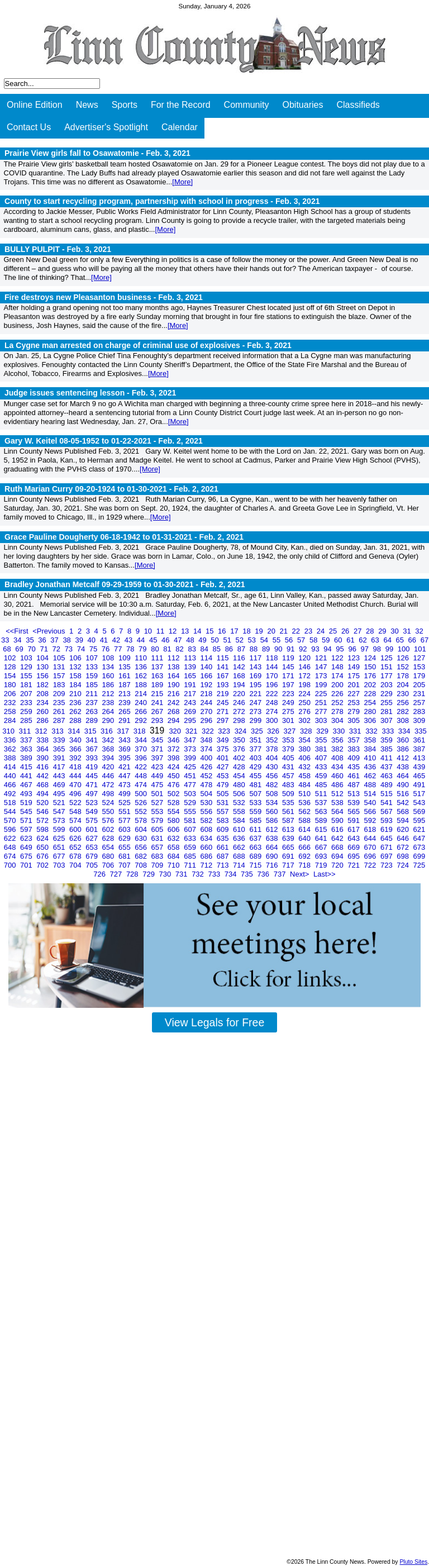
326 (274, 731)
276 (305, 711)
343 (125, 740)
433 (322, 767)
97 (366, 649)
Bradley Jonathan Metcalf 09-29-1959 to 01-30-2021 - (124, 584)
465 (419, 776)
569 (419, 811)
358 (371, 740)
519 (27, 802)
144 (273, 667)
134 (109, 667)
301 (289, 720)
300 (273, 720)
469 (60, 784)
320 (176, 731)
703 (60, 865)
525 (125, 802)
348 (207, 740)
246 (240, 702)
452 (207, 776)
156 (43, 676)
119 (289, 658)
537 (322, 802)
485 (322, 784)
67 (424, 640)
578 (142, 820)
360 (404, 740)
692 (305, 856)
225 (322, 693)
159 (92, 676)
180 (11, 684)
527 (158, 802)
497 (92, 793)
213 (125, 693)
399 (191, 758)
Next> (300, 874)
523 (92, 802)
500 (142, 793)
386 (404, 749)
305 (354, 720)
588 (305, 820)
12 (174, 631)
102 (11, 658)
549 (92, 811)
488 (371, 784)
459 (322, 776)
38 (68, 640)
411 (387, 758)
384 (371, 749)
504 (207, 793)
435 (354, 767)
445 (92, 776)
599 (60, 829)
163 (158, 676)
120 (305, 658)
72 (58, 649)
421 (125, 767)
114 (207, 658)
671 (387, 847)
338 (43, 740)
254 (371, 702)
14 (198, 631)
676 (43, 856)
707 (125, 865)
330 (340, 731)
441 (27, 776)
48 (191, 640)
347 (191, 740)
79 (144, 649)
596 (11, 829)
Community (246, 105)
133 (92, 667)
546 (43, 811)
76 (107, 649)
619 (387, 829)
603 (125, 829)
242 (175, 702)
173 (322, 676)
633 (191, 838)
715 (256, 865)
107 (92, 658)
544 (11, 811)
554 (175, 811)
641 (322, 838)
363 (27, 749)
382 (338, 749)
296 (207, 720)
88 (255, 649)
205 (419, 684)
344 (142, 740)
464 (404, 776)
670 (371, 847)
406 (305, 758)
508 (273, 793)
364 (43, 749)
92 (304, 649)
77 (119, 649)
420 (109, 767)
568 (404, 811)
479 (224, 784)
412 (404, 758)
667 (322, 847)
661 (224, 847)
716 (273, 865)
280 (371, 711)
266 (142, 711)
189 (158, 684)
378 (273, 749)
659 (191, 847)
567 (387, 811)
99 (390, 649)
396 (142, 758)
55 (278, 640)
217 (191, 693)
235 (60, 702)
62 (364, 640)
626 (76, 838)
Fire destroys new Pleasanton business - (103, 297)
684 (175, 856)
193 (224, 684)
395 (125, 758)
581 (191, 820)
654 (109, 847)
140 (207, 667)
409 (354, 758)
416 (43, 767)
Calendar (179, 127)
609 (224, 829)
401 (224, 758)
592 (371, 820)
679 (92, 856)
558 (240, 811)
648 (11, 847)
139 (191, 667)
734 (232, 874)
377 (256, 749)
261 (60, 711)
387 (419, 749)
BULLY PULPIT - (57, 249)
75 (94, 649)
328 (307, 731)
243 (191, 702)
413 (419, 758)
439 (419, 767)
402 (240, 758)
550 (109, 811)
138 (175, 667)
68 (8, 649)
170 (273, 676)
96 (353, 649)
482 (273, 784)
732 (199, 874)
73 (70, 649)
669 (354, 847)
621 (419, 829)
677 (60, 856)
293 (158, 720)
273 (256, 711)
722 (371, 865)
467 (27, 784)
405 (289, 758)
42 (117, 640)
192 (207, 684)
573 (60, 820)
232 (11, 702)
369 (125, 749)
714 (240, 865)
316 (108, 731)
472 (109, 784)
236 (76, 702)
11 (161, 631)
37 (55, 640)
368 (109, 749)
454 (240, 776)
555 (191, 811)
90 (279, 649)
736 (264, 874)
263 (92, 711)
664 (273, 847)
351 (256, 740)
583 (224, 820)
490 (404, 784)
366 (76, 749)
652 (76, 847)
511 (322, 793)
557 (224, 811)
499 (125, 793)
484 (305, 784)
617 (354, 829)
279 (354, 711)
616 (338, 829)
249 (289, 702)
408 (338, 758)
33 (6, 640)
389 (27, 758)
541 (387, 802)
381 (322, 749)
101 (420, 649)
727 (117, 874)
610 (240, 829)
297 (224, 720)
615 (322, 829)
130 (43, 667)
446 (109, 776)
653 (92, 847)
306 (371, 720)
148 (338, 667)
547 (60, 811)
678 (76, 856)
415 (27, 767)
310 (9, 731)
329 (323, 731)
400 (207, 758)
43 (130, 640)
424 (175, 767)
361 (419, 740)
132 (76, 667)
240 (142, 702)
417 (60, 767)
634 (207, 838)
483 (289, 784)
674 (11, 856)
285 (27, 720)
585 (256, 820)
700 (11, 865)
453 (224, 776)
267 (158, 711)
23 (309, 631)
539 (354, 802)
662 (240, 847)
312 (42, 731)
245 (224, 702)
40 (93, 640)
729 (149, 874)
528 (175, 802)
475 (158, 784)
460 (338, 776)
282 (404, 711)
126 (404, 658)
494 (43, 793)
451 (191, 776)
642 (338, 838)
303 (322, 720)
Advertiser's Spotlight (106, 127)
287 (60, 720)
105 (60, 658)
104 (43, 658)
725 (419, 865)
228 (371, 693)
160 (109, 676)
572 (43, 820)
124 (371, 658)
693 (322, 856)
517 (419, 793)
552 (142, 811)
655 (125, 847)
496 (76, 793)
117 (256, 658)
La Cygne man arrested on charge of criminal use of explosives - (148, 345)
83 (193, 649)
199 (322, 684)
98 (378, 649)
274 (273, 711)
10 (149, 631)
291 (125, 720)
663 (256, 847)
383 (354, 749)
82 (180, 649)
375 (224, 749)
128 (11, 667)
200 (338, 684)
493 (27, 793)
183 (60, 684)
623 (27, 838)
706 (109, 865)
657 (158, 847)
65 (401, 640)
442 (43, 776)
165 (191, 676)
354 (305, 740)
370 (142, 749)
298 (240, 720)
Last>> (324, 874)
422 (142, 767)
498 (109, 793)
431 (289, 767)
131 (60, 667)
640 (305, 838)
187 (125, 684)
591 (354, 820)
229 (387, 693)
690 (273, 856)
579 (158, 820)
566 (371, 811)
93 (316, 649)
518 (11, 802)
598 (43, 829)
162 (142, 676)
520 (43, 802)
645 (387, 838)
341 (92, 740)
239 (125, 702)
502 (175, 793)
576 (109, 820)
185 (92, 684)
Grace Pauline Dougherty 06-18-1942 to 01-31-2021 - (124, 536)
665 (289, 847)
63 (376, 640)
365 (60, 749)
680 (109, 856)
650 (43, 847)
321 (192, 731)
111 (158, 658)
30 (395, 631)
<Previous (49, 631)
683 (158, 856)
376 (240, 749)
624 (43, 838)
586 (273, 820)
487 (354, 784)
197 (289, 684)
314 (75, 731)
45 (154, 640)
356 (338, 740)
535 (289, 802)
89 (267, 649)
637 (256, 838)
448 (142, 776)
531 (224, 802)
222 (273, 693)
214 (142, 693)
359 (387, 740)
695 (354, 856)
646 (404, 838)
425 (191, 767)
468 (43, 784)
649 (27, 847)
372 (175, 749)
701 (27, 865)
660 (207, 847)
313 (58, 731)
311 (26, 731)
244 (207, 702)
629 (125, 838)
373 (191, 749)
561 (289, 811)
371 (158, 749)
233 (27, 702)
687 (224, 856)
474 (142, 784)
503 (191, 793)
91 (292, 649)
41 (105, 640)
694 (338, 856)
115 (224, 658)
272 (240, 711)
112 (175, 658)
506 (240, 793)
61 (351, 640)
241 (158, 702)
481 (256, 784)
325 (258, 731)
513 (354, 793)
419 (92, 767)
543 (419, 802)
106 (76, 658)
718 (305, 865)
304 (338, 720)
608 (207, 829)
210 (76, 693)
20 (272, 631)
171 (289, 676)
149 (354, 667)
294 (175, 720)
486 (338, 784)
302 (305, 720)
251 (322, 702)
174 (338, 676)
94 (328, 649)
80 (156, 649)
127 (419, 658)
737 (281, 874)
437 (387, 767)
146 (305, 667)
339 (60, 740)
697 (387, 856)
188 (142, 684)
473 (125, 784)
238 (109, 702)
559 (256, 811)
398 (175, 758)
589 (322, 820)
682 (142, 856)
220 (240, 693)
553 (158, 811)
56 (290, 640)
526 (142, 802)
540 (371, 802)
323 (225, 731)
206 (11, 693)
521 (60, 802)
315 (91, 731)
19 (260, 631)
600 (76, 829)
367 (92, 749)
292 (142, 720)
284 (11, 720)
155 (27, 676)
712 (207, 865)
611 (256, 829)
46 (166, 640)
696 (371, 856)
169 (256, 676)
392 (76, 758)
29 (383, 631)
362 (11, 749)
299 (256, 720)
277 (322, 711)
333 (388, 731)
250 (305, 702)
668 (338, 847)
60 (339, 640)
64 (388, 640)
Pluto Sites (413, 1562)
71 (45, 649)
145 (289, 667)
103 (27, 658)
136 (142, 667)
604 (142, 829)
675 (27, 856)
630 (142, 838)
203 (387, 684)
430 (273, 767)
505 (224, 793)
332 (372, 731)
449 (158, 776)
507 (256, 793)
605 (158, 829)
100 (405, 649)
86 (230, 649)
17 (235, 631)
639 (289, 838)
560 (273, 811)
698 (404, 856)
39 (80, 640)
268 (175, 711)
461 (354, 776)
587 (289, 820)
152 (404, 667)
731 (182, 874)
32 (419, 631)
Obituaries (303, 105)
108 (109, 658)
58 (314, 640)
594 (404, 820)
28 (371, 631)
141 (224, 667)
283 (419, 711)
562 (305, 811)
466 (11, 784)
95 (341, 649)
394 (109, 758)
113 (191, 658)
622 (11, 838)
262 (76, 711)
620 (404, 829)
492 (11, 793)
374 (207, 749)
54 (265, 640)
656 (142, 847)
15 (211, 631)
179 (419, 676)
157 (60, 676)
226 (338, 693)
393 (92, 758)
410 (371, 758)
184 (76, 684)
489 (387, 784)
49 (203, 640)
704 (76, 865)
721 (354, 865)
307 (387, 720)
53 (253, 640)
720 (338, 865)
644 (371, 838)
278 (338, 711)
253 (354, 702)
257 (419, 702)
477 (191, 784)
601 (92, 829)
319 (158, 730)
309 (419, 720)
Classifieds (357, 105)
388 (11, 758)
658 (175, 847)
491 (419, 784)
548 (76, 811)
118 (273, 658)
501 (158, 793)
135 (125, 667)
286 (43, 720)
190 (175, 684)
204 (404, 684)
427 (224, 767)
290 (109, 720)
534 (273, 802)
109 (125, 658)
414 (11, 767)
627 (92, 838)
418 (76, 767)
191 (191, 684)
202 (371, 684)
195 (256, 684)
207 (27, 693)
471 (92, 784)
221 (256, 693)
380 (305, 749)
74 (82, 649)
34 (18, 640)
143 (256, 667)
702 (43, 865)
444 (76, 776)
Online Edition (35, 105)
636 (240, 838)
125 (387, 658)
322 (209, 731)
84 (205, 649)
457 (289, 776)
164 (175, 676)
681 (125, 856)
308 (404, 720)
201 (354, 684)
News (87, 105)
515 (387, 793)
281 (387, 711)
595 (419, 820)
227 (354, 693)
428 (240, 767)
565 (354, 811)
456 (273, 776)
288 (76, 720)
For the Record (181, 105)
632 (175, 838)
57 (302, 640)
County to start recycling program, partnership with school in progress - (162, 201)
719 (322, 865)
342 (109, 740)
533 (256, 802)
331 (356, 731)
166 (207, 676)
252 (338, 702)
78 (131, 649)
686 (207, 856)
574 (76, 820)
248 (273, 702)
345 (158, 740)
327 (291, 731)
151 (387, 667)
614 (305, 829)
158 (76, 676)
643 (354, 838)
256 (404, 702)
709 (158, 865)
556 (207, 811)
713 (224, 865)
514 (371, 793)
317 (124, 731)
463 (387, 776)
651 (60, 847)
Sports (124, 105)
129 (27, 667)
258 (11, 711)
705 (92, 865)
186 (109, 684)
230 (404, 693)
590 (338, 820)
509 (289, 793)
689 (256, 856)
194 (240, 684)
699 (419, 856)
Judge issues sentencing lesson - (90, 392)
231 (419, 693)
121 (322, 658)
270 (207, 711)
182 (43, 684)
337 (27, 740)
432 (305, 767)
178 (404, 676)
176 (371, 676)
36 (43, 640)
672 (404, 847)
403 (256, 758)
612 (273, 829)
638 (273, 838)
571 (27, 820)
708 (142, 865)
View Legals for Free (214, 1022)
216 (175, 693)
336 (11, 740)
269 (191, 711)
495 (60, 793)
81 (168, 649)
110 (142, 658)
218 (207, 693)
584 (240, 820)
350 (240, 740)
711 (191, 865)
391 (60, 758)
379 (289, 749)
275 (289, 711)
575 (92, 820)
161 (125, 676)
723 (387, 865)
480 (240, 784)
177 (387, 676)
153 (419, 667)
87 (242, 649)
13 (186, 631)
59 (327, 640)
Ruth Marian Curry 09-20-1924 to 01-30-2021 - (111, 488)
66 (413, 640)
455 (256, 776)
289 (92, 720)
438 (404, 767)
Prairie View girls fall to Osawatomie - (97, 153)
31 (408, 631)
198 (305, 684)
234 (43, 702)
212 (109, 693)
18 (247, 631)
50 (216, 640)
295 (191, 720)
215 (158, 693)
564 (338, 811)
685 (191, 856)
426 (207, 767)
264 (109, 711)
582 (207, 820)
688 (240, 856)
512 (338, 793)
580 (175, 820)
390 (43, 758)
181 (27, 684)
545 (27, 811)
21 (285, 631)
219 (224, 693)
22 (297, 631)
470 (76, 784)
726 (100, 874)
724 (404, 865)
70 (32, 649)
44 (142, 640)
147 (322, 667)
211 (92, 693)
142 (240, 667)
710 (175, 865)
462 (371, 776)
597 (27, 829)
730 (166, 874)
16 (223, 631)
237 (92, 702)
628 (109, 838)
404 (273, 758)
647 (419, 838)
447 (125, 776)
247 (256, 702)
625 (60, 838)
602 (109, 829)
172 (305, 676)
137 (158, 667)
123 (354, 658)
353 (289, 740)
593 (387, 820)
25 (334, 631)
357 (354, 740)
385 (387, 749)
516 (404, 793)
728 (133, 874)
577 (125, 820)
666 (305, 847)
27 (359, 631)
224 (305, 693)
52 (240, 640)
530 (207, 802)
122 (338, 658)
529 (191, 802)
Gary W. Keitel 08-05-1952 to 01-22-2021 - (103, 440)
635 (224, 838)
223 (289, 693)
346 (175, 740)
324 (242, 731)
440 (11, 776)
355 (322, 740)
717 (289, 865)
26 (346, 631)
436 (371, 767)
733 (215, 874)
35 (31, 640)
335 (420, 731)
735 (248, 874)
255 (387, 702)
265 (125, 711)
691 (289, 856)
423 (158, 767)
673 (419, 847)
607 (191, 829)
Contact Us (29, 127)
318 (140, 731)
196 (273, 684)
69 (20, 649)
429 (256, 767)
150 (371, 667)
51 (228, 640)
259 (27, 711)
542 (404, 802)
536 (305, 802)
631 (158, 838)
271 (224, 711)
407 (322, 758)
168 (240, 676)
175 (354, 676)
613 (289, 829)
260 (43, 711)
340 (76, 740)
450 (175, 776)
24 (322, 631)
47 (179, 640)
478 (207, 784)
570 (11, 820)
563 (322, 811)
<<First (18, 631)
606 (175, 829)
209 (60, 693)
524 (109, 802)
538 (338, 802)
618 (371, 829)
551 (125, 811)
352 (273, 740)
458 (305, 776)
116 (240, 658)
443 (60, 776)
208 (43, 693)
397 (158, 758)
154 (11, 676)
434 (338, 767)
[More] (182, 182)
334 (405, 731)
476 (175, 784)
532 (240, 802)
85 (218, 649)
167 (224, 676)
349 (224, 740)
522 (76, 802)
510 (305, 793)
